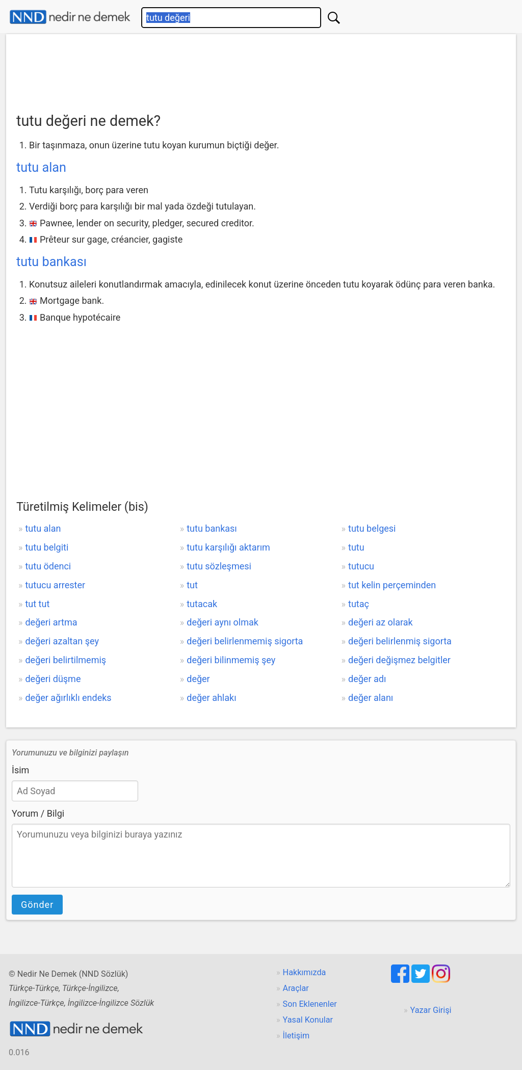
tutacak (202, 603)
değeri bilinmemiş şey (231, 660)
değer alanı (370, 697)
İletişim (296, 1035)
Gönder (37, 904)
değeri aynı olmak (222, 622)
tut (192, 585)
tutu (356, 547)
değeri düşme (53, 678)
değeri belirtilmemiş (65, 660)
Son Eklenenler (310, 1004)
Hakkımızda (304, 972)
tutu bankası (51, 261)
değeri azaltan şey (62, 641)
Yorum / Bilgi (38, 813)
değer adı (367, 678)
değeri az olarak (380, 622)
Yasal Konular (308, 1020)
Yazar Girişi (431, 1010)
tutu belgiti (46, 547)
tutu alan (41, 167)
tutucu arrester (55, 585)
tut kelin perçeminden (392, 585)
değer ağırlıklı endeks (68, 697)
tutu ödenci (48, 566)
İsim (20, 770)
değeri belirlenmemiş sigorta (245, 641)
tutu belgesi (372, 528)
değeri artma (51, 622)
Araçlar (296, 988)
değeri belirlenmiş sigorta (400, 641)
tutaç (358, 603)
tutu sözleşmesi (219, 566)
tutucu (361, 566)
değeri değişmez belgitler (399, 660)
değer (198, 678)
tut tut (37, 603)
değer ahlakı (211, 697)
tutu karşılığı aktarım (228, 547)
